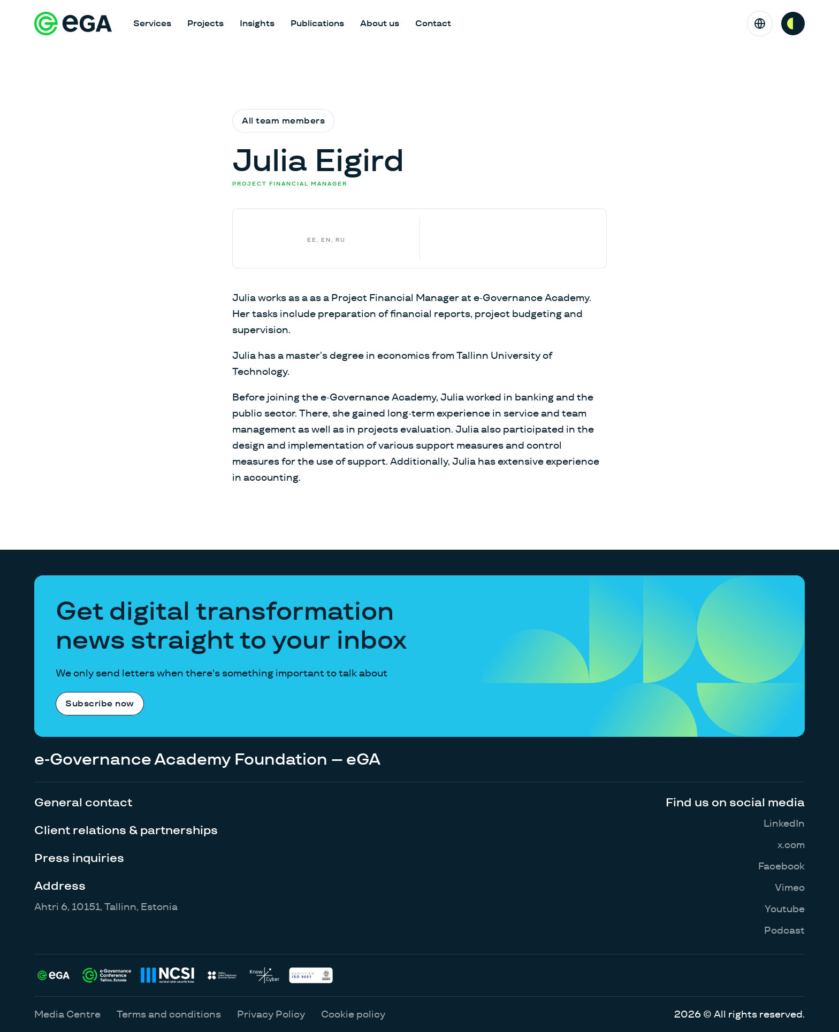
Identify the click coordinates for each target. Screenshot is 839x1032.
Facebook (781, 866)
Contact (433, 23)
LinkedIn (784, 823)
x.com (791, 844)
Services (152, 23)
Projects (205, 23)
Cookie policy (353, 1014)
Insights (257, 23)
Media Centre (67, 1014)
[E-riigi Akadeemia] (73, 23)
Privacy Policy (271, 1014)
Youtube (785, 908)
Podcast (784, 930)
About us (379, 23)
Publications (317, 23)
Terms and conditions (169, 1014)
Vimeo (790, 887)
